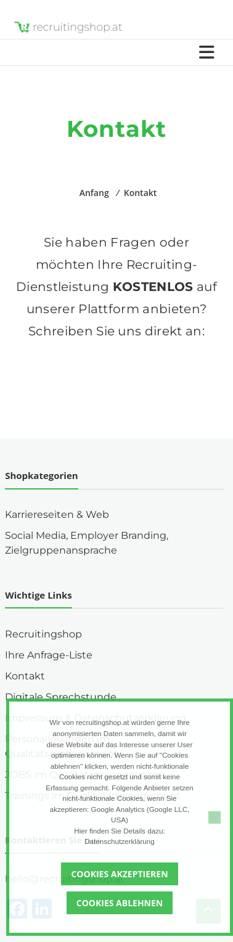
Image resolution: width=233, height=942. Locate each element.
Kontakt (25, 676)
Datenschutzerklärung (119, 841)
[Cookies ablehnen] (214, 817)
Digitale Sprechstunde (60, 697)
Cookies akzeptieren (119, 874)
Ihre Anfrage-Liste (48, 655)
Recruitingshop (43, 634)
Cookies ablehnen (119, 903)
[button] (116, 376)
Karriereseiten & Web (57, 514)
